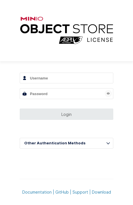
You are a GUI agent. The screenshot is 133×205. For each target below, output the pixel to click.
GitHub (62, 192)
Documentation (37, 192)
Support (80, 192)
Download (101, 192)
